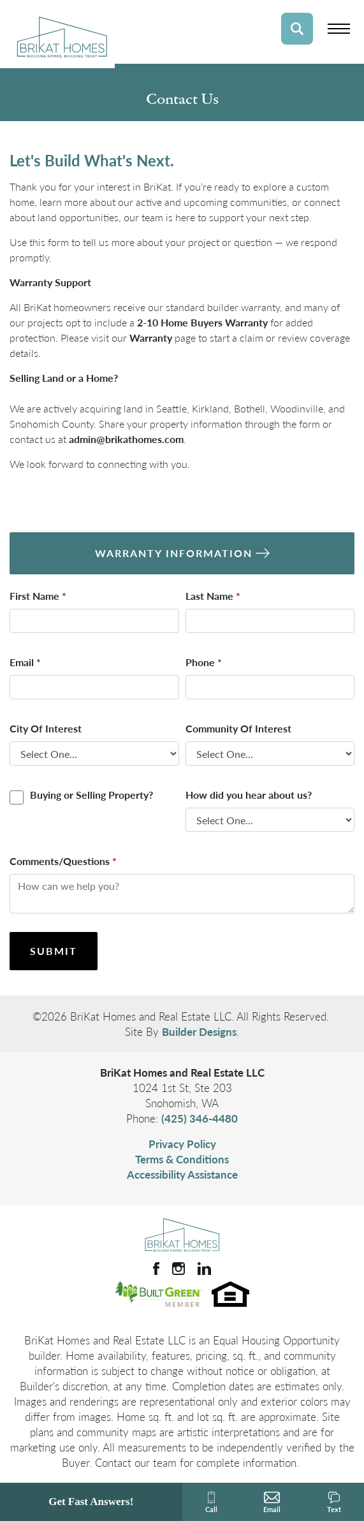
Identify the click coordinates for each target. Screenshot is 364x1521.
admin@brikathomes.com (126, 439)
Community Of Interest (238, 728)
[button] (297, 29)
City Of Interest (46, 728)
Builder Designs (199, 1031)
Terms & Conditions (182, 1159)
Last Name (213, 595)
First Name (38, 595)
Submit (53, 950)
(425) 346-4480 (199, 1118)
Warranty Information (173, 553)
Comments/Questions (63, 861)
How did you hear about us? (249, 794)
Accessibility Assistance (182, 1174)
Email (25, 662)
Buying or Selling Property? (91, 794)
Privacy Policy (182, 1143)
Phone (204, 662)
